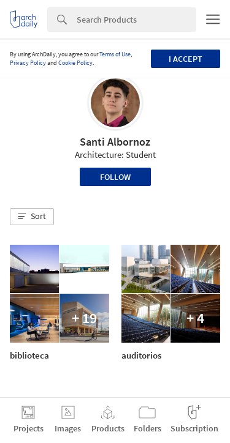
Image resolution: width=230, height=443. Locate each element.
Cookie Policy (75, 63)
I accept (185, 58)
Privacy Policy (28, 63)
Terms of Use (115, 54)
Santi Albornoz (115, 142)
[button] (32, 216)
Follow (115, 176)
